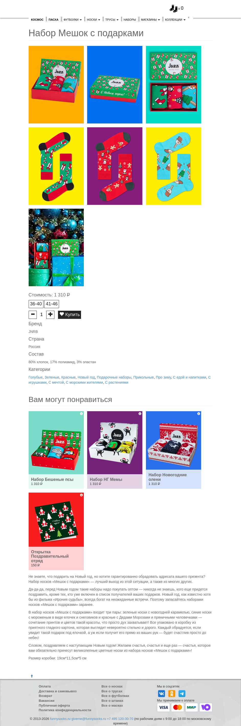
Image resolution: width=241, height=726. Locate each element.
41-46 (52, 303)
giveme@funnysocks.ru (89, 719)
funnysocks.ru (60, 719)
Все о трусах (111, 691)
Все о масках (112, 705)
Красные (68, 377)
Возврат (45, 696)
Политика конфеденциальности (65, 710)
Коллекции (175, 19)
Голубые (36, 377)
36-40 (36, 303)
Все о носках (112, 686)
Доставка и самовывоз (58, 691)
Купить (69, 314)
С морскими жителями (84, 382)
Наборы (130, 19)
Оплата (45, 686)
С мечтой (56, 382)
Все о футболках (115, 696)
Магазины (150, 19)
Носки (93, 19)
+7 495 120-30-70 (120, 719)
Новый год (86, 377)
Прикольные (143, 377)
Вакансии (46, 701)
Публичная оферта (54, 705)
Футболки (73, 19)
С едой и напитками (189, 377)
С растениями (116, 382)
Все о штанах (112, 701)
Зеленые (52, 377)
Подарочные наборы (114, 377)
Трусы (112, 19)
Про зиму (163, 377)
